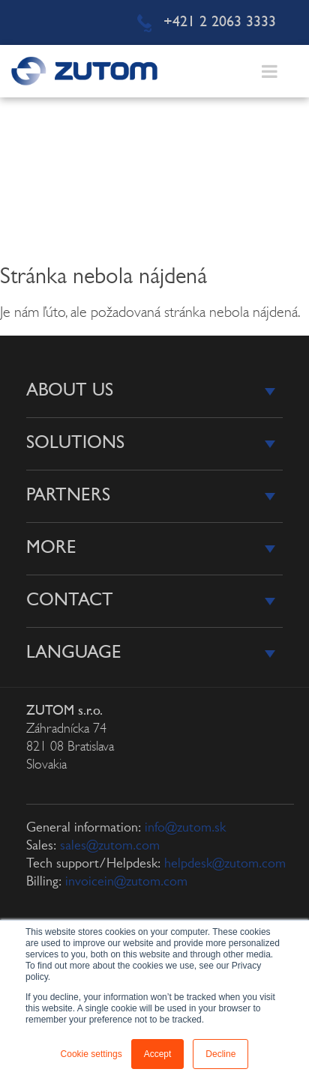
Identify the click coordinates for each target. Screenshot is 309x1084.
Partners (68, 496)
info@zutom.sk (185, 828)
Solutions (75, 443)
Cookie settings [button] (91, 1054)
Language (74, 653)
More (51, 548)
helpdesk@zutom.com (225, 864)
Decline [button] (221, 1054)
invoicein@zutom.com (126, 882)
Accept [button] (158, 1054)
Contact (69, 601)
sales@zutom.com (110, 846)
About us (69, 391)
